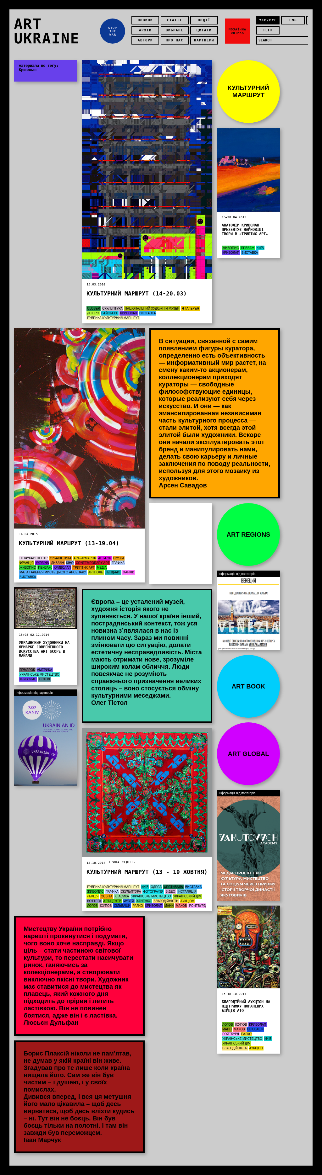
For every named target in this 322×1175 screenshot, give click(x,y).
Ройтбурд (197, 905)
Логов (92, 905)
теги (268, 30)
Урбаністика (60, 558)
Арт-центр (112, 901)
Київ (260, 248)
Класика (121, 896)
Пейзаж (45, 567)
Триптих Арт (84, 567)
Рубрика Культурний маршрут (113, 318)
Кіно (70, 563)
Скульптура (112, 308)
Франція (26, 563)
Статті (174, 20)
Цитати (204, 30)
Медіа (102, 567)
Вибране (174, 30)
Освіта (106, 896)
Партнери (204, 40)
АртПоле (95, 572)
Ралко (138, 905)
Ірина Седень (121, 862)
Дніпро (93, 313)
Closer (93, 308)
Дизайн (57, 563)
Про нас (174, 40)
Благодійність (165, 901)
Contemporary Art (92, 563)
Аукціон (187, 901)
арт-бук (104, 558)
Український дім (187, 896)
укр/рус (268, 20)
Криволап (128, 313)
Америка (44, 670)
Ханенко (143, 901)
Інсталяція (187, 891)
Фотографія (153, 891)
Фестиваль (173, 887)
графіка (118, 563)
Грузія (118, 558)
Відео (170, 891)
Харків (128, 572)
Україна (42, 563)
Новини (145, 20)
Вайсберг (109, 313)
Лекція (92, 896)
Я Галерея (190, 308)
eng (293, 20)
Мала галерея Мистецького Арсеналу (52, 572)
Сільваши (122, 905)
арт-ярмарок (85, 558)
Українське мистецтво (39, 674)
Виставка (147, 313)
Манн (169, 905)
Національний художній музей (152, 308)
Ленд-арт (113, 572)
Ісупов (106, 905)
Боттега (94, 901)
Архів (145, 30)
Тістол (44, 679)
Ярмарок (27, 670)
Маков (181, 905)
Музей (128, 901)
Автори (145, 40)
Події (204, 20)
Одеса (156, 887)
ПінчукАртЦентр (33, 558)
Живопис (27, 567)
